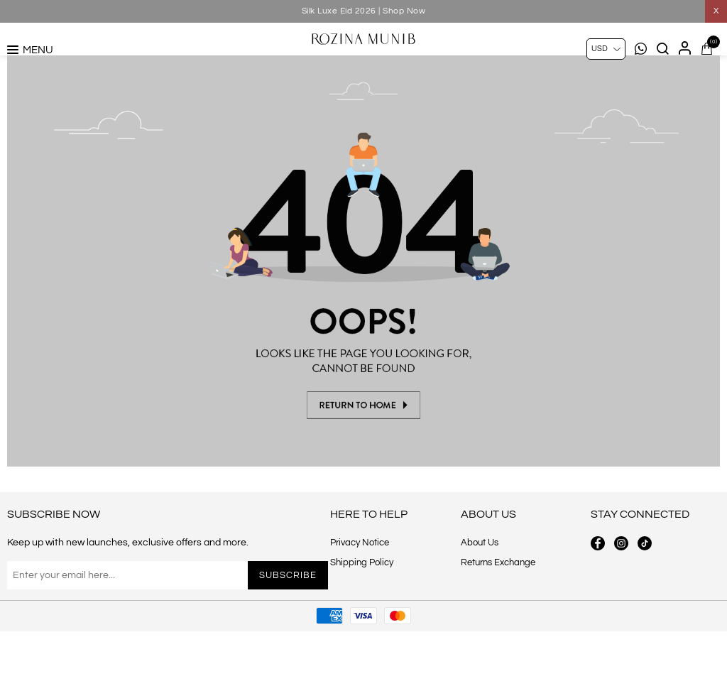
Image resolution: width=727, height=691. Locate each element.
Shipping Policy (361, 622)
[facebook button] (598, 603)
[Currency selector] (605, 49)
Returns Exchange (498, 622)
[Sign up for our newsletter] (131, 635)
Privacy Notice (359, 602)
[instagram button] (621, 603)
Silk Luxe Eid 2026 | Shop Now (364, 11)
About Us (479, 602)
